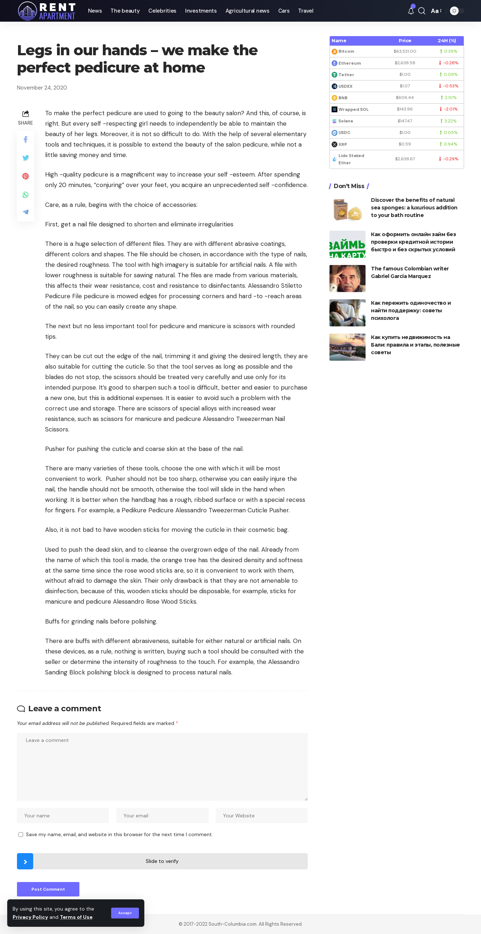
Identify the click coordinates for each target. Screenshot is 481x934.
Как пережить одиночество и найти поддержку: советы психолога (411, 310)
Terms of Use (76, 917)
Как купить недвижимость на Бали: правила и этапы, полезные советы (415, 345)
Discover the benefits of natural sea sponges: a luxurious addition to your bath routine (414, 207)
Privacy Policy (30, 917)
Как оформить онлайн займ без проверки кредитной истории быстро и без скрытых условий (413, 242)
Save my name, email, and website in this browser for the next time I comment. (119, 834)
